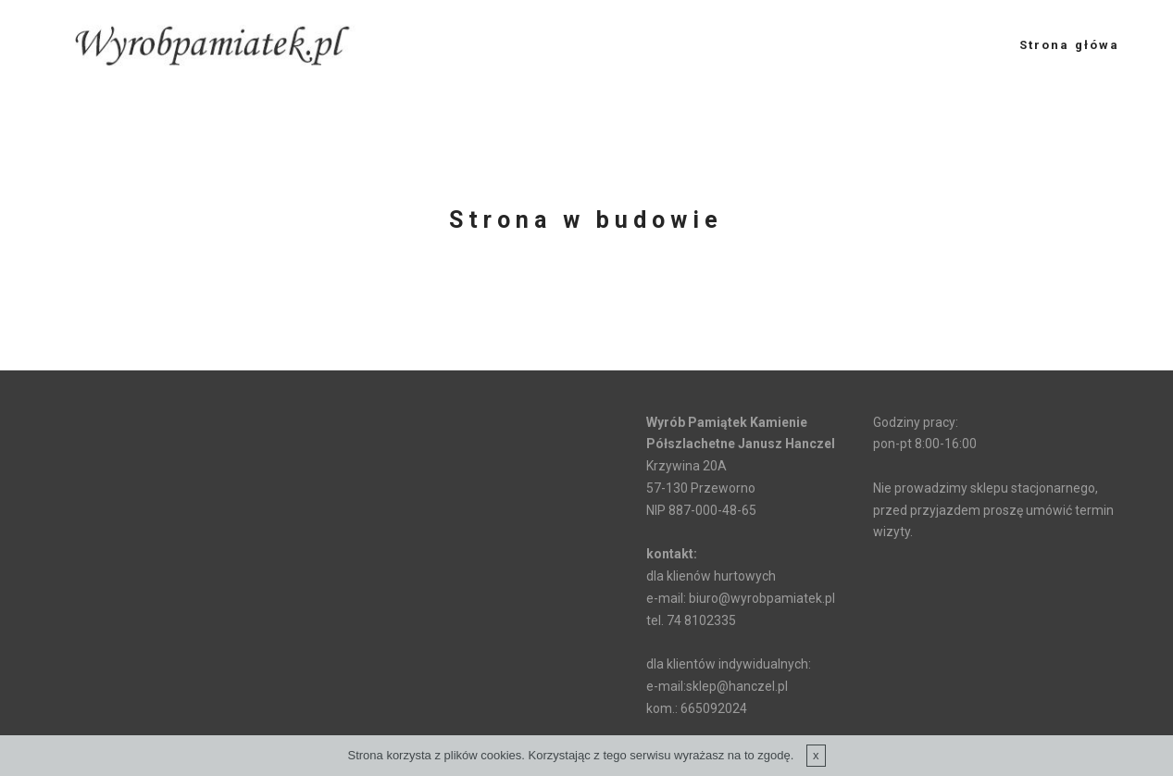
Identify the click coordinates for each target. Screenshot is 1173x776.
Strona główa (1069, 45)
